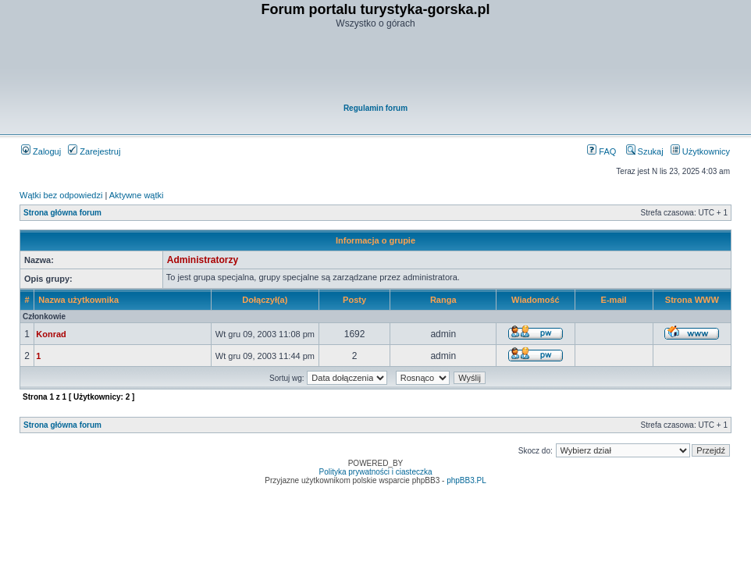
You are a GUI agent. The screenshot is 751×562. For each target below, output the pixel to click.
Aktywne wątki (136, 195)
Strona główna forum (62, 212)
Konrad (51, 334)
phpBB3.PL (466, 480)
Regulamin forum (375, 108)
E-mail (614, 299)
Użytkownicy (700, 151)
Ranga (443, 299)
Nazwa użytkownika (78, 299)
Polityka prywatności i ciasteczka (375, 472)
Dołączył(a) (264, 299)
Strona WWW (692, 299)
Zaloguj (41, 151)
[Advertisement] (376, 67)
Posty (354, 299)
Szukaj (645, 151)
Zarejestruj (94, 151)
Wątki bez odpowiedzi (61, 195)
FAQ (601, 151)
